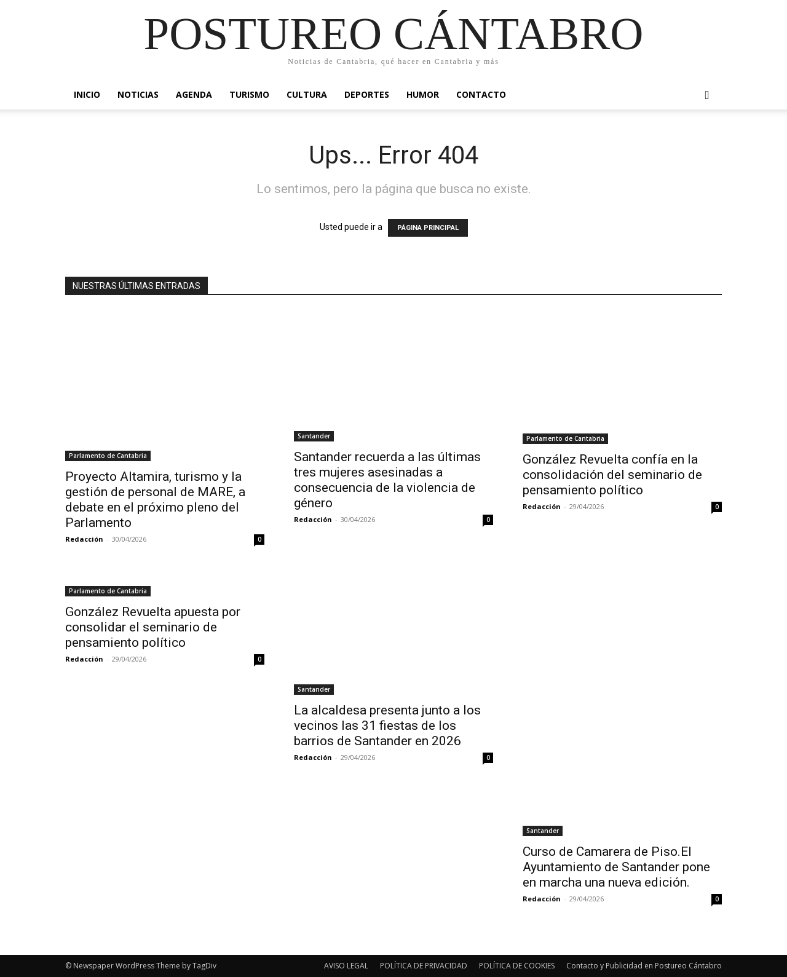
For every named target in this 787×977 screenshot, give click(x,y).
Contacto (481, 94)
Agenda (194, 94)
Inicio (87, 94)
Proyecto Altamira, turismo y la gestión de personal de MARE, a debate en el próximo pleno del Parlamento (155, 499)
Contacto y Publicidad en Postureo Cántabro (644, 965)
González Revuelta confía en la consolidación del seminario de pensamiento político (612, 474)
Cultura (307, 94)
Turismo (249, 94)
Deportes (366, 94)
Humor (422, 94)
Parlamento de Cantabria (108, 455)
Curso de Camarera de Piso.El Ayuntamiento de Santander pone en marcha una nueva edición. (616, 867)
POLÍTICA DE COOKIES (517, 965)
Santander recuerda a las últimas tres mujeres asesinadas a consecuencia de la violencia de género (387, 479)
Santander (314, 436)
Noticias (138, 94)
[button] (707, 95)
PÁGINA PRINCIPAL (428, 228)
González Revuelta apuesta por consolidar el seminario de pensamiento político (152, 627)
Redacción (84, 539)
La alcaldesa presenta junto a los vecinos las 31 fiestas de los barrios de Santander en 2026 (387, 725)
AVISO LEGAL (346, 965)
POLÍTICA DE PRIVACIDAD (423, 965)
